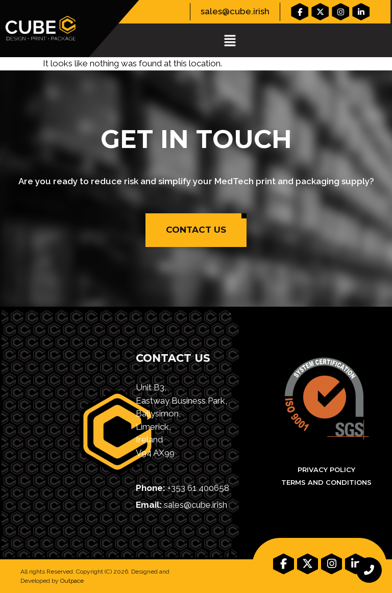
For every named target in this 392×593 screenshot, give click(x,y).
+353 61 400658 (198, 488)
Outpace (72, 580)
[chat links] (369, 570)
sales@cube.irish (235, 11)
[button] (229, 41)
